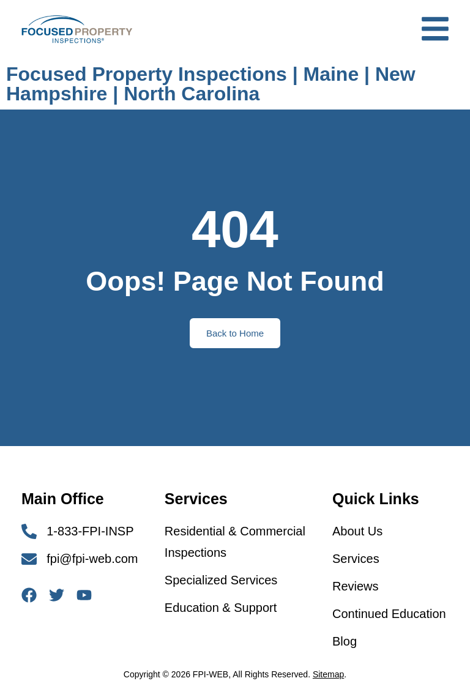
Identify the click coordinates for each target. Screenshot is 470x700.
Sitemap (328, 674)
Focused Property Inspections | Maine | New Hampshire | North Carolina (211, 84)
